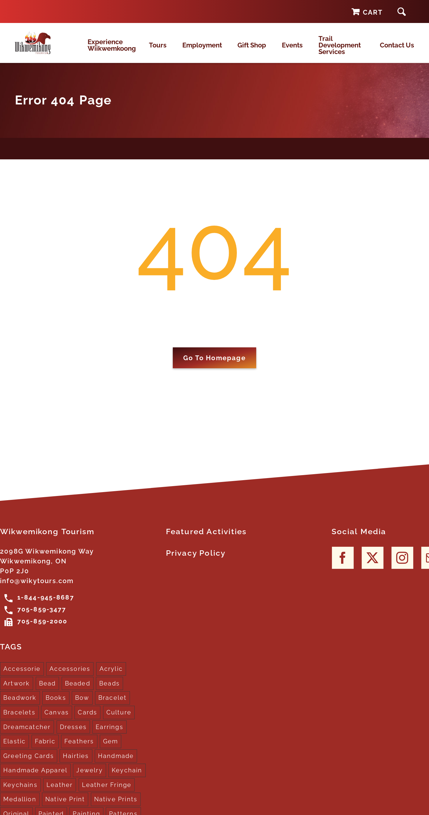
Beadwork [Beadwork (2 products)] (20, 704)
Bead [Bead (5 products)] (47, 689)
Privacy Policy (196, 559)
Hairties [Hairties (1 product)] (76, 761)
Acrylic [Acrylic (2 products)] (111, 675)
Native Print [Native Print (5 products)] (65, 805)
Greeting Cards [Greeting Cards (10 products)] (28, 761)
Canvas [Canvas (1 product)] (56, 718)
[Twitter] (372, 564)
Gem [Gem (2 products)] (110, 747)
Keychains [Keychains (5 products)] (20, 791)
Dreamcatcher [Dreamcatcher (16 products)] (27, 733)
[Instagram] (402, 564)
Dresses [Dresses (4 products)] (73, 733)
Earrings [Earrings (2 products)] (109, 733)
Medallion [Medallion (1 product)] (19, 805)
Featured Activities (206, 537)
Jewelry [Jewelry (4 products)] (89, 776)
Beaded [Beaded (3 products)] (77, 689)
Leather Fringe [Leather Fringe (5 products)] (107, 791)
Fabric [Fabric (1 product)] (45, 747)
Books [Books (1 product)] (56, 704)
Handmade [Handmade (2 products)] (116, 761)
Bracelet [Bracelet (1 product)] (112, 704)
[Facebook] (343, 564)
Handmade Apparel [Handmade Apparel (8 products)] (35, 776)
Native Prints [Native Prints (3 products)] (116, 805)
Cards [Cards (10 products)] (87, 718)
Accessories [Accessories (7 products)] (69, 675)
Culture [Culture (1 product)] (118, 718)
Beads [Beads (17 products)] (109, 689)
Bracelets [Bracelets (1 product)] (19, 718)
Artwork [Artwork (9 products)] (16, 689)
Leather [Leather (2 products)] (59, 791)
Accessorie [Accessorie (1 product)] (22, 675)
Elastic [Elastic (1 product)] (14, 747)
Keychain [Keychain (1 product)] (127, 776)
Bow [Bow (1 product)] (82, 704)
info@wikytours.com (37, 587)
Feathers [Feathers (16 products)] (79, 747)
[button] (401, 11)
